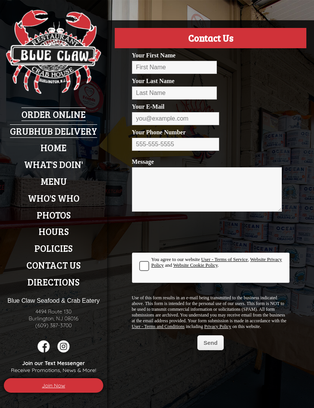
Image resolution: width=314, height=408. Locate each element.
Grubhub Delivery (53, 131)
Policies (53, 248)
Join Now (53, 385)
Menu (54, 181)
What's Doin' (53, 164)
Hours (54, 231)
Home (54, 147)
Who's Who (54, 198)
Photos (54, 215)
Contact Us (53, 265)
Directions (54, 282)
